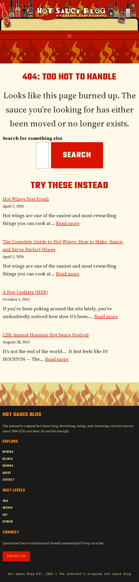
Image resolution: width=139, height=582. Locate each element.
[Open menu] (69, 36)
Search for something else (32, 138)
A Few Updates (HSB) (25, 292)
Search (77, 155)
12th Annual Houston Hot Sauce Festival (46, 335)
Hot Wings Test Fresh (26, 199)
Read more (67, 223)
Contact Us (16, 556)
